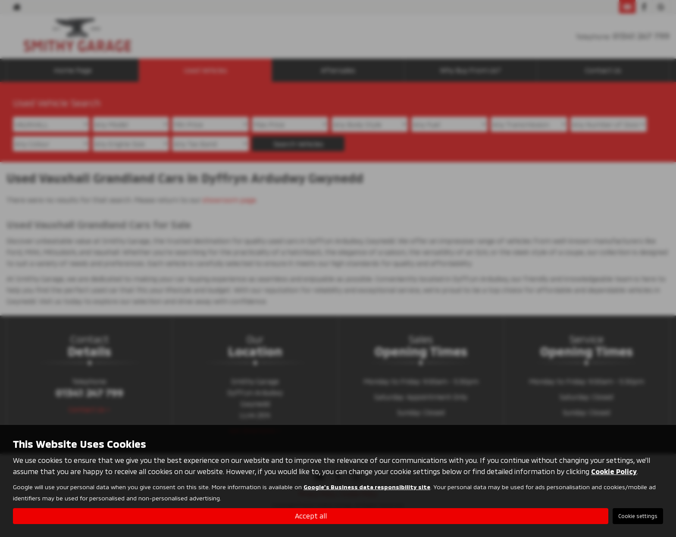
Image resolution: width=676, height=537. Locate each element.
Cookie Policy (614, 471)
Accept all (311, 516)
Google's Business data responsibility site (367, 486)
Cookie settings (637, 516)
